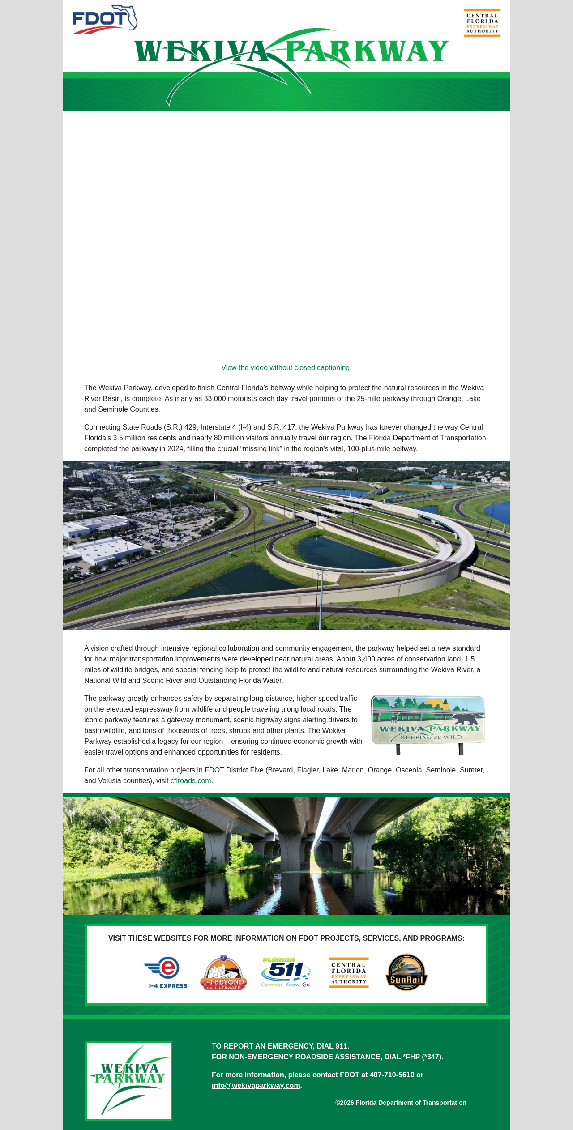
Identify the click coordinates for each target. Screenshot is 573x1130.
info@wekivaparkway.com (256, 1085)
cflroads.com (191, 781)
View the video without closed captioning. (286, 367)
